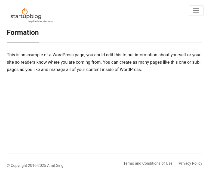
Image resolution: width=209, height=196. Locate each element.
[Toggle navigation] (196, 10)
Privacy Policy (190, 163)
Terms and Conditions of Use (147, 163)
